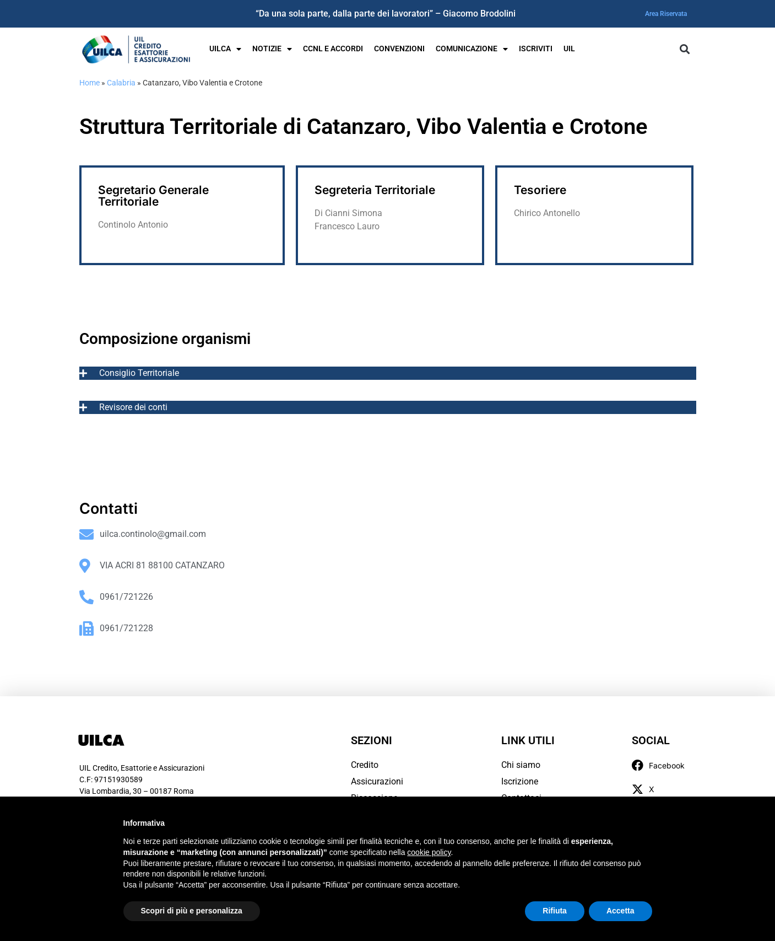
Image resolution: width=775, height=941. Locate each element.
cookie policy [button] (429, 852)
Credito (364, 765)
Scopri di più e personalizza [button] (191, 910)
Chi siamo (520, 765)
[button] (685, 49)
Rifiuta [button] (555, 910)
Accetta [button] (620, 910)
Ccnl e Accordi (333, 48)
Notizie (272, 49)
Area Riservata (666, 14)
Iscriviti (535, 48)
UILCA (225, 49)
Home (89, 82)
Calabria (121, 82)
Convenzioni (399, 48)
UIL (569, 48)
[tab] (387, 373)
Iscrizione (519, 781)
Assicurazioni (377, 781)
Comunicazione (472, 49)
